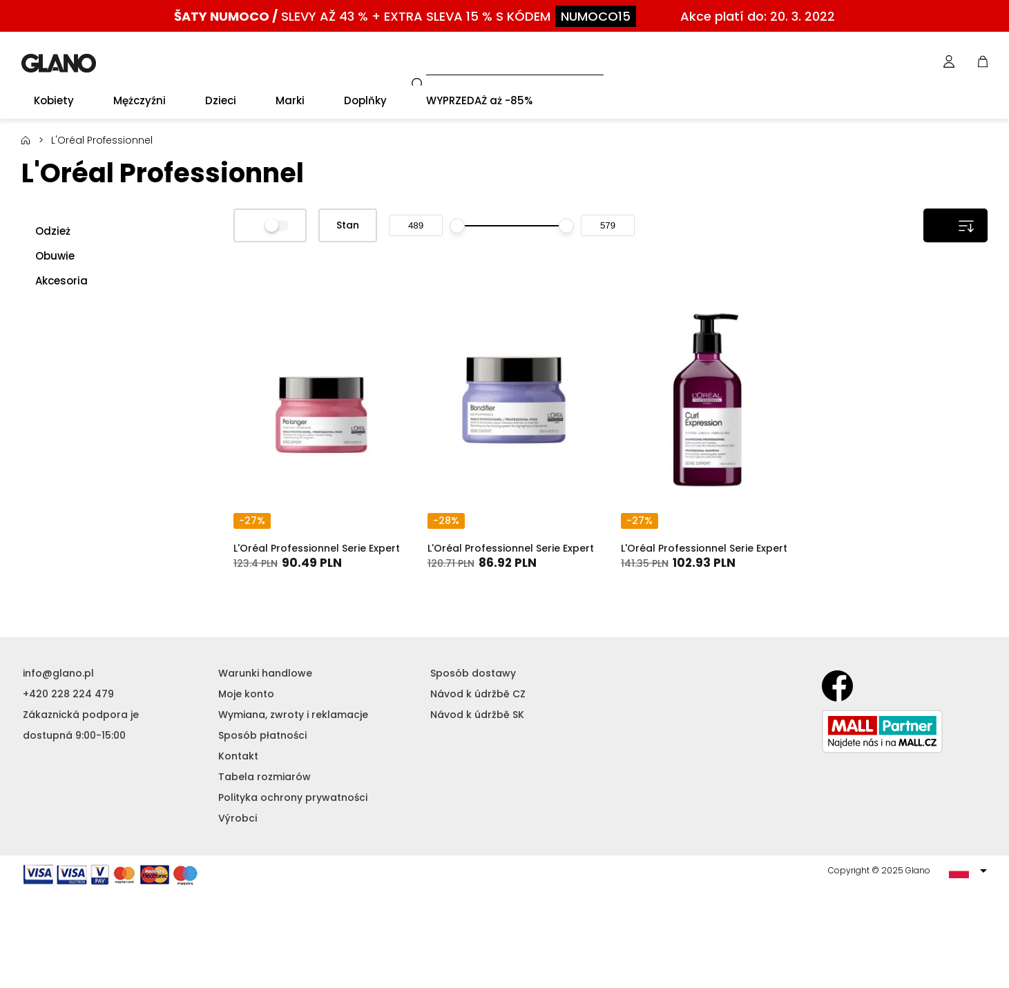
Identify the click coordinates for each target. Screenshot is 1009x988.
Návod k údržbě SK (477, 714)
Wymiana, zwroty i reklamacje (293, 714)
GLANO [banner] (58, 63)
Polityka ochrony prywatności (292, 797)
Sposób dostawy (473, 673)
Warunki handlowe (265, 673)
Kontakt (238, 756)
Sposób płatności (262, 735)
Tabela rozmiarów (264, 777)
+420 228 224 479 (68, 694)
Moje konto (246, 694)
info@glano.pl (58, 673)
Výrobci (237, 818)
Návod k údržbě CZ (478, 694)
